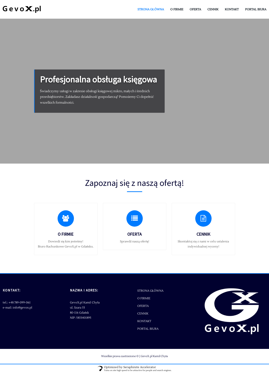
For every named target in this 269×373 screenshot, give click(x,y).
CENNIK (212, 9)
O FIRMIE (176, 9)
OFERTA (195, 9)
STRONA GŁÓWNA (150, 9)
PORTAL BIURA (255, 9)
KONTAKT (232, 9)
